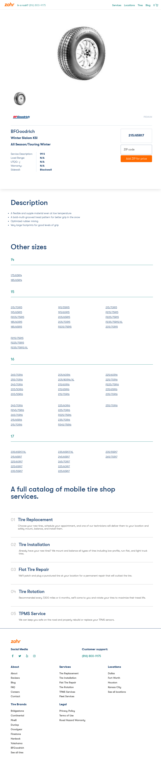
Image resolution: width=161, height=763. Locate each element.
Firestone (16, 734)
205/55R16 (17, 394)
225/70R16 (112, 379)
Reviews (15, 677)
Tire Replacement (69, 673)
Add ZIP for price (136, 158)
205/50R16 (17, 389)
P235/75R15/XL (114, 321)
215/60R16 (64, 384)
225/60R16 (112, 374)
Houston (112, 682)
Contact (15, 696)
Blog (148, 5)
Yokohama (16, 743)
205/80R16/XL (66, 379)
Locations (129, 5)
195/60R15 (64, 312)
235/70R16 (112, 394)
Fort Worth (114, 677)
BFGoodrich (17, 747)
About (14, 673)
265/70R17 (64, 461)
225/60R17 (17, 461)
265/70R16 (17, 374)
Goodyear (16, 729)
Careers (15, 691)
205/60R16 (64, 374)
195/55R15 (64, 307)
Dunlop (15, 724)
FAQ (13, 687)
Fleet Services (66, 696)
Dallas (111, 673)
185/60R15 (16, 321)
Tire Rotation (66, 687)
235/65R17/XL (18, 451)
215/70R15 (16, 307)
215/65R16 (63, 389)
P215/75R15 (112, 312)
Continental (17, 715)
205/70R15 (64, 321)
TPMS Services (67, 691)
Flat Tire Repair (67, 682)
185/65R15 (16, 326)
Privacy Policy (67, 710)
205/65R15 (64, 317)
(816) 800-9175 (91, 656)
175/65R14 (16, 275)
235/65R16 (111, 389)
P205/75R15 (17, 317)
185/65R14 (16, 280)
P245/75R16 (17, 410)
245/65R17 (64, 456)
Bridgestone (17, 710)
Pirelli (13, 720)
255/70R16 (17, 379)
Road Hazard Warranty (72, 720)
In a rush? (31, 5)
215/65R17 (16, 456)
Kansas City (114, 687)
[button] (21, 53)
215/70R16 (64, 394)
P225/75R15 (112, 317)
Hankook (15, 738)
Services (116, 5)
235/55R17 (17, 471)
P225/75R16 (112, 384)
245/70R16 (17, 384)
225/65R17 (16, 466)
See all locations (117, 691)
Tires (140, 5)
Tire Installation (67, 677)
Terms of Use (66, 715)
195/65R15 (16, 312)
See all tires (17, 752)
